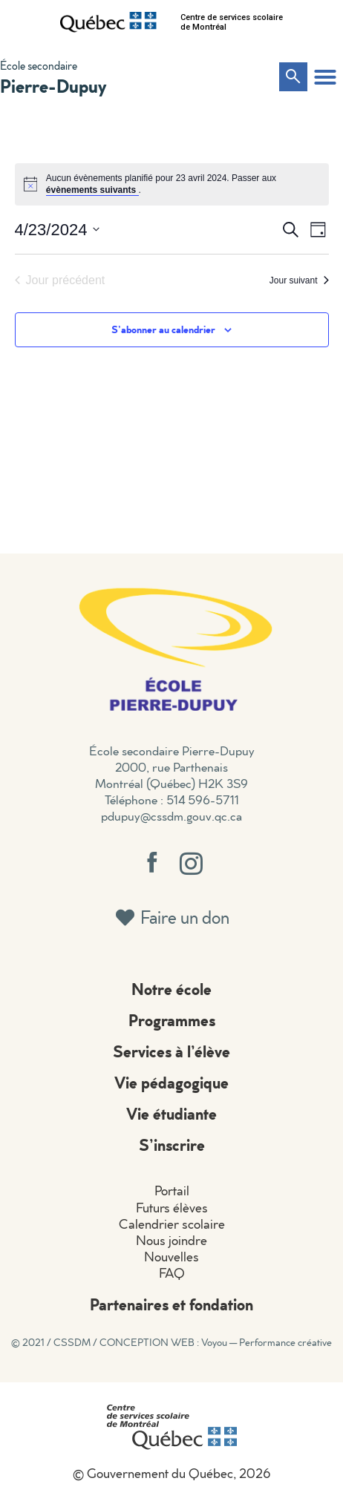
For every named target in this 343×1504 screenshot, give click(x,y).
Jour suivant (299, 280)
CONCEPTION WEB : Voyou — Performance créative (215, 1342)
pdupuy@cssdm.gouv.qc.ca (171, 815)
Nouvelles (171, 1256)
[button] (325, 77)
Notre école (171, 988)
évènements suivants (92, 190)
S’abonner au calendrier (163, 329)
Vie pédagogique (171, 1082)
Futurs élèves (172, 1207)
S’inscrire (172, 1144)
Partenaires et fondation (171, 1304)
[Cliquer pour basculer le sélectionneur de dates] (57, 229)
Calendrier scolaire (172, 1224)
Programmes (171, 1019)
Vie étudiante (171, 1113)
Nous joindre (171, 1240)
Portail (171, 1190)
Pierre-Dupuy (53, 85)
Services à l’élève (171, 1051)
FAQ (172, 1273)
